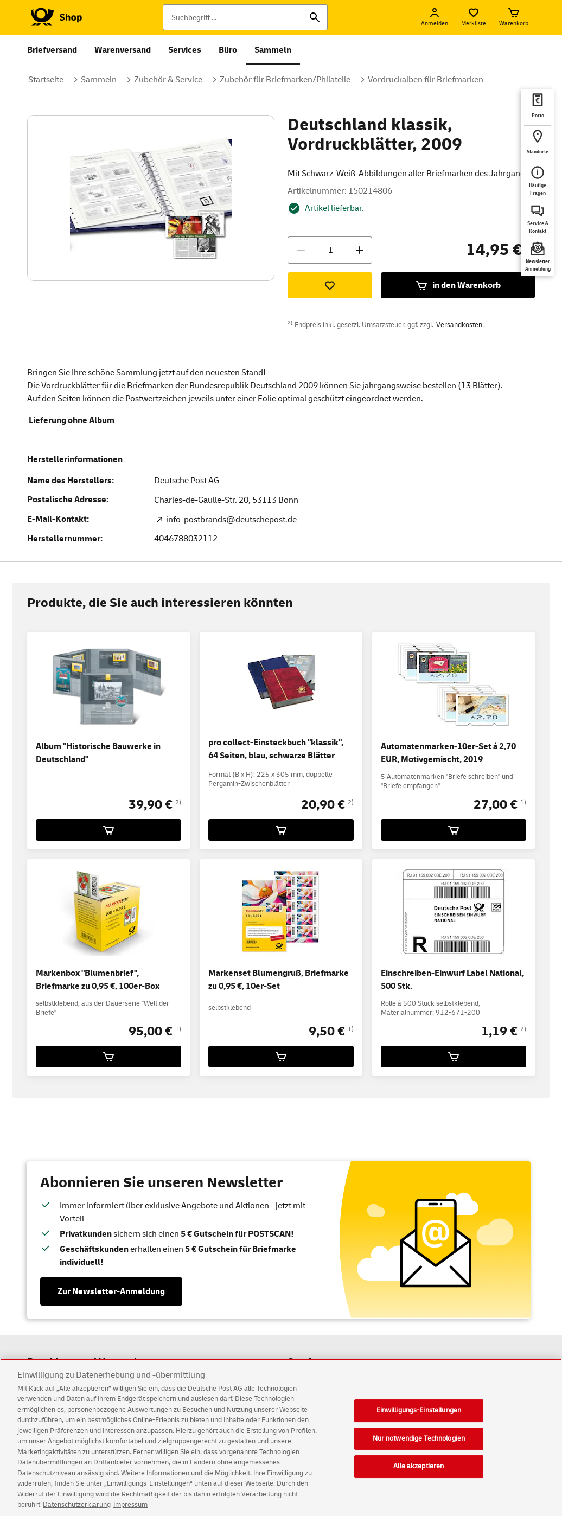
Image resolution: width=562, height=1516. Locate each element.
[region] (281, 1437)
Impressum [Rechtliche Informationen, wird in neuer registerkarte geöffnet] (130, 1504)
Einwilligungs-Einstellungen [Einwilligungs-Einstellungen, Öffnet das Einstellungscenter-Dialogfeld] (419, 1410)
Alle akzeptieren (418, 1466)
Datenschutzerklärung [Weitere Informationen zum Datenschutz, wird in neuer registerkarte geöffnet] (77, 1504)
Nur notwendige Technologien (419, 1438)
